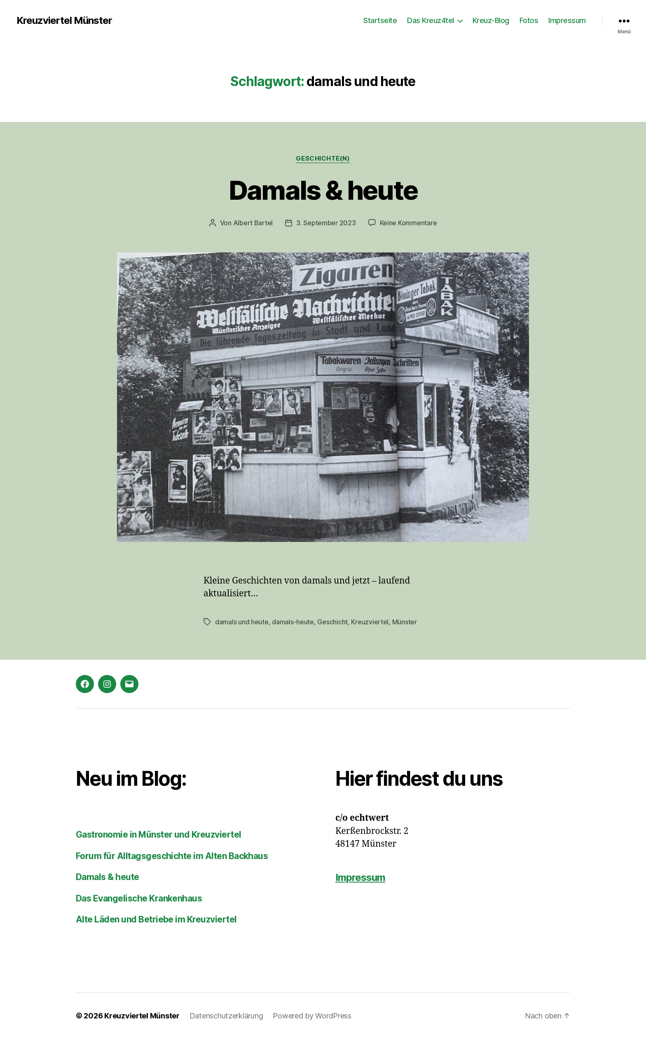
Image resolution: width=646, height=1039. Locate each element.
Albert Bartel (253, 223)
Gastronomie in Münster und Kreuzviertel (158, 834)
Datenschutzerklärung (226, 1015)
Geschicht (332, 622)
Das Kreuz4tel (430, 20)
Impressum (567, 20)
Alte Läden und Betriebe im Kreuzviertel (156, 919)
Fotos (529, 20)
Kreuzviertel (370, 622)
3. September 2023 (326, 223)
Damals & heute (323, 190)
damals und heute (242, 622)
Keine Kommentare (408, 223)
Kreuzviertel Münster (64, 21)
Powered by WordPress (312, 1015)
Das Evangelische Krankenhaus (139, 898)
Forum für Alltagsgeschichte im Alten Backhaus (172, 856)
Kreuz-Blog (491, 20)
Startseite (380, 20)
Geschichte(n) (323, 158)
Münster (404, 622)
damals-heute (293, 622)
